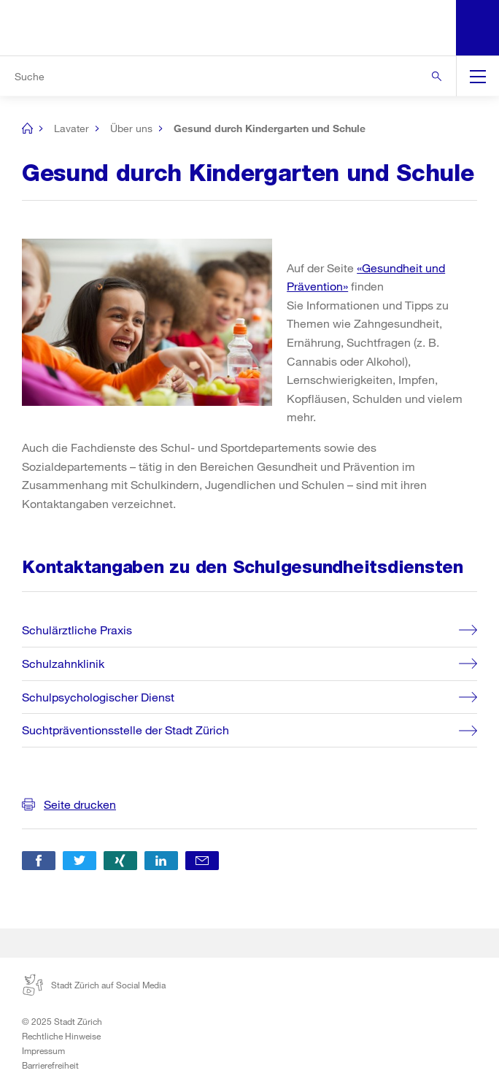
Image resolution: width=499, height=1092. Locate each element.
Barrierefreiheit (50, 1065)
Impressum (43, 1050)
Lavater (71, 128)
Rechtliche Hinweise (61, 1036)
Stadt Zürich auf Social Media (94, 984)
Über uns (131, 128)
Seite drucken (80, 804)
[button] (38, 860)
